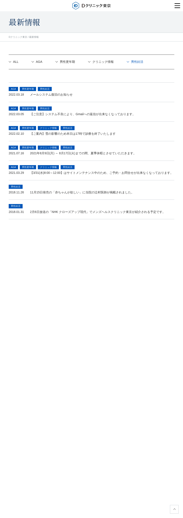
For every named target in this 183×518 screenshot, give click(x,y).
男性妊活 (137, 61)
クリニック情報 (103, 61)
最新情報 (34, 37)
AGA (39, 61)
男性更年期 (67, 61)
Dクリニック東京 (18, 37)
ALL (15, 61)
